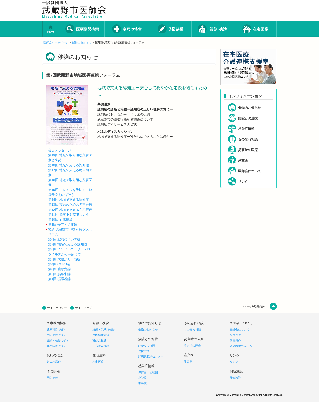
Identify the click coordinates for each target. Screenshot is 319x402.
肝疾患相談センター (150, 356)
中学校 (142, 383)
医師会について (239, 329)
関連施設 (235, 377)
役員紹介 (235, 340)
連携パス (143, 351)
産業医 (188, 361)
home (51, 29)
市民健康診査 (100, 335)
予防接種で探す (56, 335)
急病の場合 (54, 362)
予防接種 (52, 377)
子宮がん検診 (100, 346)
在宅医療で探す (56, 346)
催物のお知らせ (82, 42)
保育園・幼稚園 (148, 372)
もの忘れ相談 (192, 329)
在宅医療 (98, 362)
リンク (234, 362)
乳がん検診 (99, 340)
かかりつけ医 (146, 345)
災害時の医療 (192, 345)
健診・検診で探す (58, 340)
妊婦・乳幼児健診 (103, 329)
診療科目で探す (56, 329)
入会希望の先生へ (241, 346)
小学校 (142, 377)
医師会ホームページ (56, 42)
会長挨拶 (235, 335)
